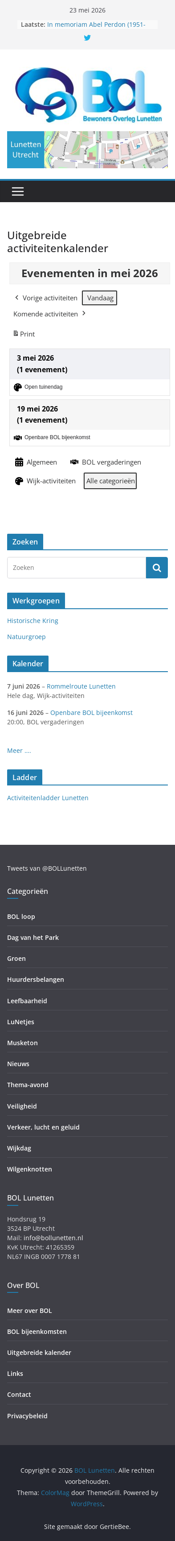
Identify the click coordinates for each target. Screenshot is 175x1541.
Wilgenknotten (29, 1169)
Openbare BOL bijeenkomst (91, 712)
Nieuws (18, 1063)
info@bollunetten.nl (53, 1238)
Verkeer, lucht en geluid (43, 1127)
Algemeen (35, 462)
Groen (16, 958)
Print (23, 335)
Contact (19, 1394)
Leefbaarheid (27, 1001)
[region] (87, 149)
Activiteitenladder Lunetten (48, 797)
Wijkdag (19, 1148)
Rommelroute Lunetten (81, 686)
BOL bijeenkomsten (37, 1331)
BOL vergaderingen (105, 462)
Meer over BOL (29, 1310)
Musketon (22, 1042)
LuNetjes (20, 1022)
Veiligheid (22, 1106)
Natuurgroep (26, 636)
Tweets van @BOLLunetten (47, 868)
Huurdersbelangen (35, 979)
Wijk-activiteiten (44, 481)
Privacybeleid (27, 1416)
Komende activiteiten (50, 313)
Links (15, 1373)
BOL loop (21, 916)
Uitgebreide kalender (39, 1352)
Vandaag (100, 297)
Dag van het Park (33, 937)
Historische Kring (32, 620)
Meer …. (19, 750)
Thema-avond (28, 1084)
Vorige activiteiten (45, 297)
